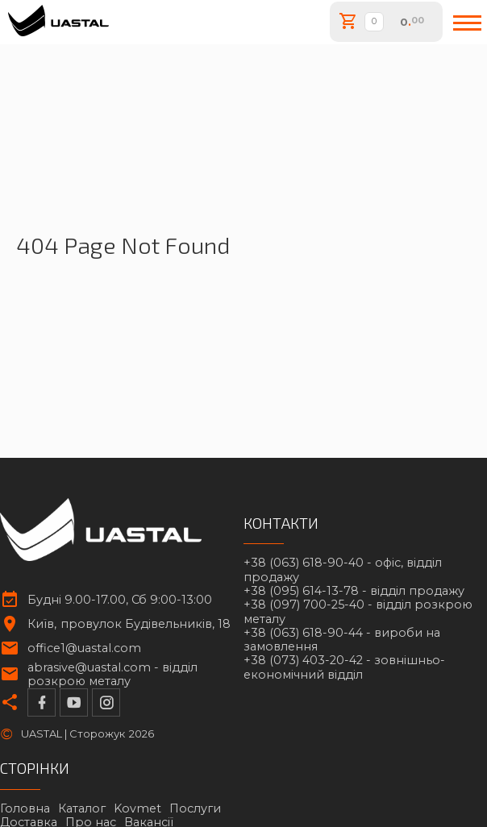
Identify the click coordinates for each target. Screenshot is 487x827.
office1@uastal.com (84, 648)
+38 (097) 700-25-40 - (358, 611)
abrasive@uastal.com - (112, 674)
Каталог (82, 808)
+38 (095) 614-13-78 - (354, 591)
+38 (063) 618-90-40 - (343, 570)
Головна (25, 808)
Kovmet (137, 808)
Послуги (195, 808)
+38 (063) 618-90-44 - (342, 640)
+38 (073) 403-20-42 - (344, 667)
